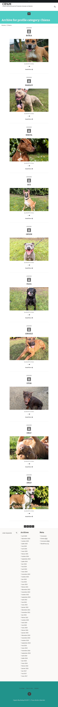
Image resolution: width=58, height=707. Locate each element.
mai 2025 (24, 546)
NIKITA (29, 135)
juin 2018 (24, 660)
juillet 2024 (25, 561)
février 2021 (25, 617)
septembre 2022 (26, 597)
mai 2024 (24, 566)
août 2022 (24, 599)
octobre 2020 (25, 620)
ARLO (29, 483)
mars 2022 (24, 604)
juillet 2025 (25, 543)
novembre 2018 (26, 650)
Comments (45, 541)
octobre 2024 (25, 556)
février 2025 (25, 554)
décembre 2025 (26, 538)
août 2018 (24, 655)
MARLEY (29, 85)
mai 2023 (24, 582)
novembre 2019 (26, 638)
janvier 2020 (25, 632)
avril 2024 (24, 569)
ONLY (29, 433)
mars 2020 (24, 627)
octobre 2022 (25, 594)
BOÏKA (29, 36)
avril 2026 (24, 536)
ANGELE (29, 334)
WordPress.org (45, 543)
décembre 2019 (26, 635)
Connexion (44, 536)
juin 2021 (24, 615)
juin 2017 (24, 671)
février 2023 (25, 587)
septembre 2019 (26, 643)
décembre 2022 (26, 589)
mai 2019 (24, 645)
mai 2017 (24, 673)
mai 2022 (24, 602)
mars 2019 (24, 648)
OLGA (29, 284)
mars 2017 (24, 676)
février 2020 (25, 630)
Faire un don (29, 688)
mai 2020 (24, 625)
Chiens (32, 63)
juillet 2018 (25, 658)
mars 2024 (24, 571)
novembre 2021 (26, 612)
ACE (29, 185)
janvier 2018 (25, 668)
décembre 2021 (26, 610)
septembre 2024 (26, 559)
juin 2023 (24, 579)
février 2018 (25, 666)
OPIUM (29, 234)
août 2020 (24, 622)
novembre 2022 (26, 592)
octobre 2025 (25, 541)
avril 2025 (24, 548)
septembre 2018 (26, 653)
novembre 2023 (26, 574)
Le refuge (21, 688)
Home (4, 25)
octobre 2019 (25, 640)
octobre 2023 (25, 576)
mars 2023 (24, 584)
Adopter (36, 688)
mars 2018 (24, 663)
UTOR (29, 383)
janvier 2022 (25, 607)
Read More (29, 69)
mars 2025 (24, 551)
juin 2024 (24, 564)
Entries (44, 538)
